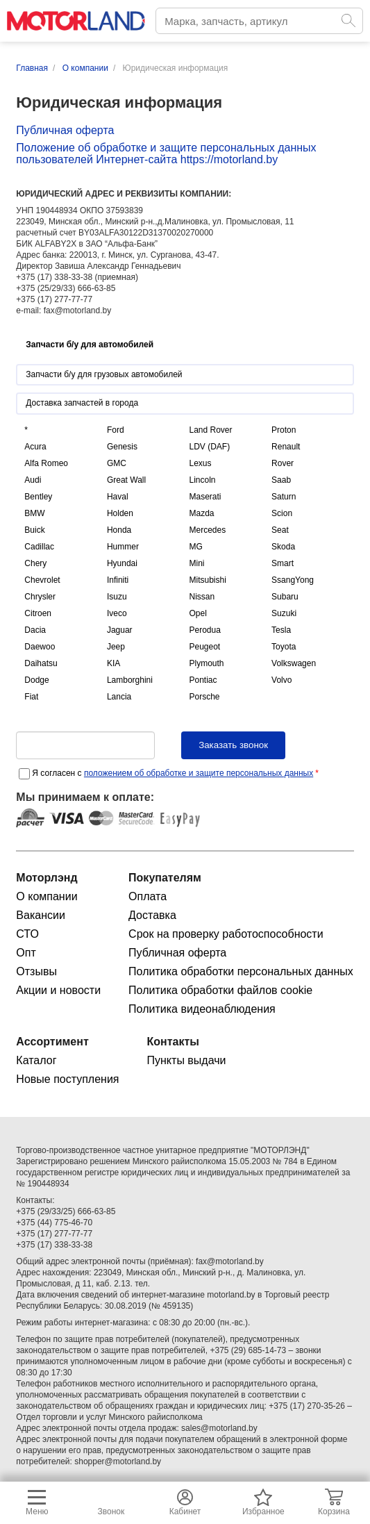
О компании (46, 896)
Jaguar (120, 630)
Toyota (283, 647)
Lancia (119, 697)
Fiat (31, 697)
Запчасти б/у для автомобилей (89, 344)
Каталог (36, 1060)
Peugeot (204, 647)
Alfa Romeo (46, 463)
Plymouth (206, 663)
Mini (196, 563)
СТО (27, 934)
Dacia (35, 630)
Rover (282, 463)
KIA (113, 663)
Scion (281, 513)
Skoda (283, 547)
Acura (35, 447)
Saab (281, 480)
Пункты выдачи (186, 1060)
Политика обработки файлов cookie (220, 990)
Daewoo (39, 647)
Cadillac (39, 547)
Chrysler (40, 597)
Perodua (204, 630)
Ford (115, 430)
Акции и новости (58, 990)
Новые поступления (67, 1079)
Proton (283, 430)
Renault (285, 447)
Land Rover (210, 430)
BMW (34, 513)
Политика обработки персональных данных (240, 971)
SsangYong (292, 580)
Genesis (122, 447)
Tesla (281, 630)
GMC (116, 463)
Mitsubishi (207, 580)
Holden (120, 513)
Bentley (38, 497)
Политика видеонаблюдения (202, 1009)
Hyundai (122, 563)
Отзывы (36, 971)
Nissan (202, 597)
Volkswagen (293, 663)
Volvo (281, 680)
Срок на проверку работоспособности (225, 934)
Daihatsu (40, 663)
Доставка (152, 915)
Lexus (200, 463)
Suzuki (283, 613)
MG (195, 547)
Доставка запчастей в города (82, 403)
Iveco (117, 613)
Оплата (147, 896)
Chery (35, 563)
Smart (282, 563)
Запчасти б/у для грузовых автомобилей (104, 374)
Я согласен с (175, 773)
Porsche (204, 697)
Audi (32, 480)
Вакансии (40, 915)
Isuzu (117, 597)
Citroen (37, 613)
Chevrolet (42, 580)
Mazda (201, 513)
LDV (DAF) (209, 447)
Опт (25, 953)
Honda (119, 530)
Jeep (116, 647)
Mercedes (207, 530)
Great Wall (126, 480)
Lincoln (202, 480)
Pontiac (203, 680)
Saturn (283, 497)
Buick (34, 530)
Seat (280, 530)
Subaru (284, 597)
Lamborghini (130, 680)
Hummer (123, 547)
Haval (117, 497)
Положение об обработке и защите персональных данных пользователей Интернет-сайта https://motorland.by (166, 153)
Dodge (36, 680)
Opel (197, 613)
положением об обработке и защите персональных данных (198, 773)
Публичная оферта (65, 130)
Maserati (205, 497)
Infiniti (117, 580)
